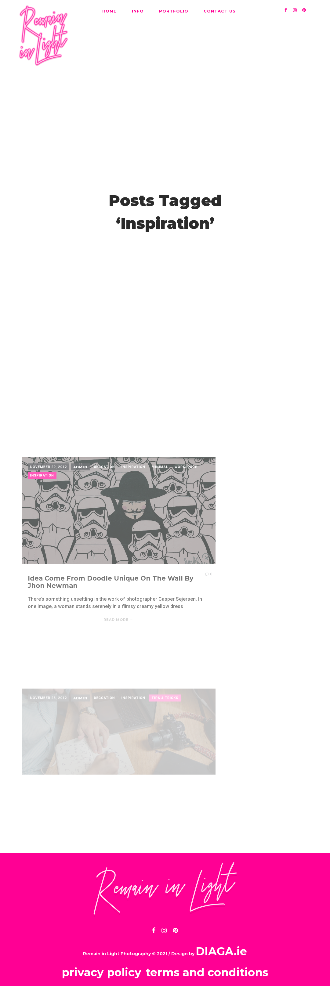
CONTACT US (220, 11)
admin (80, 525)
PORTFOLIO (173, 11)
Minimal (160, 524)
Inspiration (133, 524)
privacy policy (101, 967)
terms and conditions (207, 967)
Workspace (186, 524)
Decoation (104, 524)
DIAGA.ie (221, 946)
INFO (138, 11)
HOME (109, 11)
